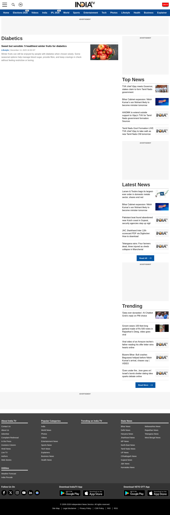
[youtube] (24, 492)
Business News (47, 456)
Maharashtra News (152, 426)
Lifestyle (125, 13)
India (44, 13)
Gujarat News (126, 460)
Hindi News (6, 449)
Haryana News (127, 434)
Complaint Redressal (10, 438)
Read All (145, 258)
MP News (125, 441)
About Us (5, 430)
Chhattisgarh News (129, 456)
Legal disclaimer (69, 508)
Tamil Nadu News (128, 449)
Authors (4, 456)
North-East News (128, 445)
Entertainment (91, 13)
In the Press (6, 441)
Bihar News (125, 426)
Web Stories (6, 460)
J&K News (125, 464)
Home (6, 13)
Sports (76, 13)
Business (148, 13)
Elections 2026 (20, 13)
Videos (34, 13)
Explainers (45, 452)
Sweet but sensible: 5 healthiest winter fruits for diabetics (34, 46)
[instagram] (17, 492)
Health (137, 13)
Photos (113, 13)
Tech (104, 13)
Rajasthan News (151, 430)
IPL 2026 (55, 13)
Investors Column (8, 445)
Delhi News (125, 430)
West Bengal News (152, 438)
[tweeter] (10, 492)
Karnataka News (128, 467)
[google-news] (37, 492)
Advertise (5, 434)
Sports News (46, 445)
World (66, 13)
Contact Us (5, 426)
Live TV (4, 452)
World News (46, 430)
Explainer (162, 13)
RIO (109, 508)
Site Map (56, 508)
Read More (145, 385)
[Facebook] (4, 492)
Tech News (45, 449)
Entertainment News (49, 441)
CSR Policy (99, 508)
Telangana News (152, 434)
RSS (116, 508)
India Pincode (7, 477)
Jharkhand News (128, 438)
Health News (46, 460)
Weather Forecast (8, 474)
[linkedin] (30, 492)
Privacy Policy (85, 508)
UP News (125, 452)
